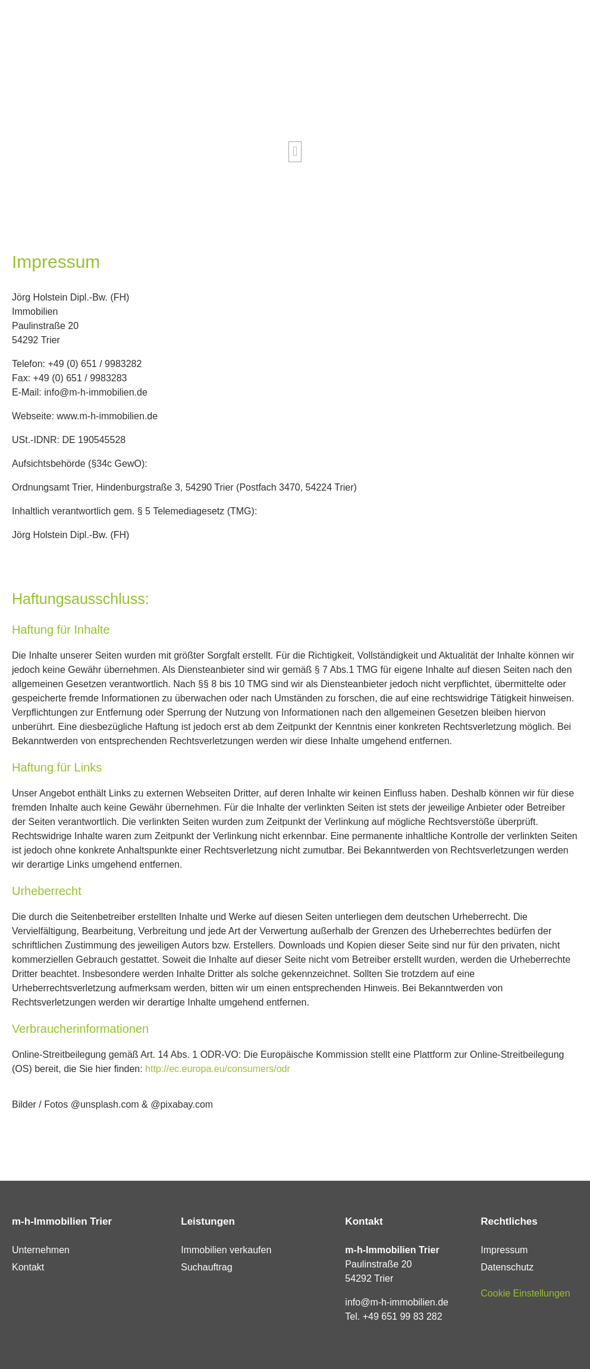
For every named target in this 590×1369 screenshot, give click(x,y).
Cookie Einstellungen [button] (525, 1293)
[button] (294, 151)
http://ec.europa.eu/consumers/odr (217, 1069)
